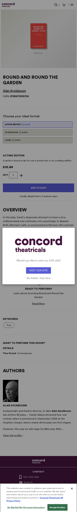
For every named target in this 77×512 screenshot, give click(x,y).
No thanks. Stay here (39, 278)
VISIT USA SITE (38, 270)
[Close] (71, 492)
